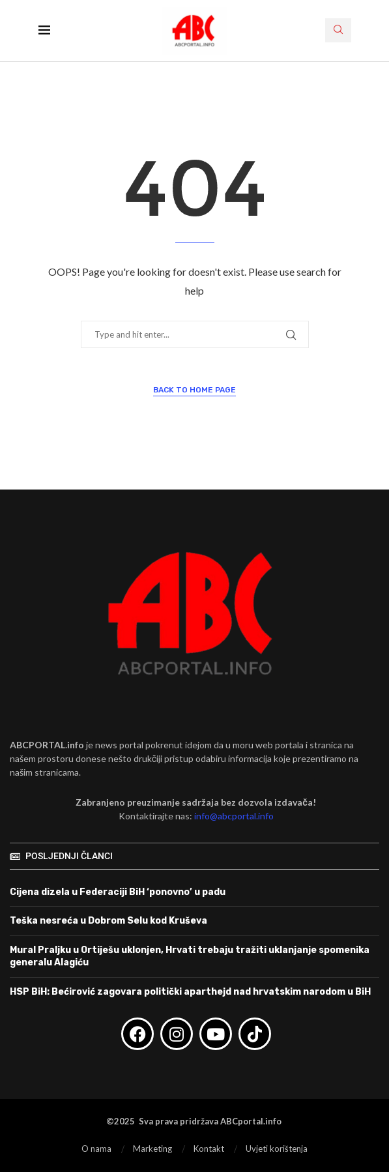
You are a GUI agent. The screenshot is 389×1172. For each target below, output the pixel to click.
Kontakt (209, 1148)
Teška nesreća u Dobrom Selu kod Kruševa (108, 920)
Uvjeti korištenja (277, 1148)
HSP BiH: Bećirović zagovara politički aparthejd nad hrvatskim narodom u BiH (190, 991)
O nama (96, 1148)
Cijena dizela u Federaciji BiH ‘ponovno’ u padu (117, 892)
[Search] (338, 30)
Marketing (152, 1148)
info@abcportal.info (234, 815)
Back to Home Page (194, 389)
